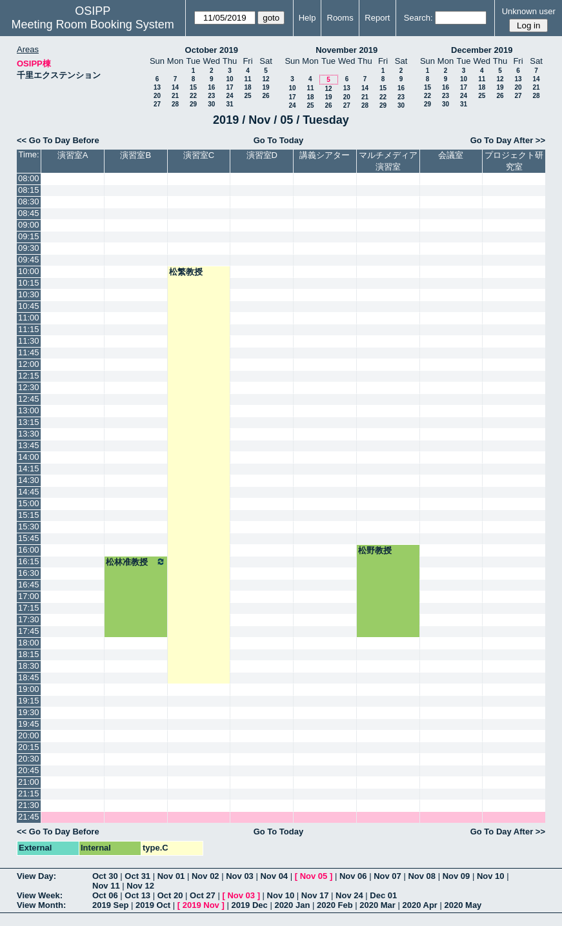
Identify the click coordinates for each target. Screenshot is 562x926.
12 (265, 79)
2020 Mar (377, 905)
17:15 (28, 608)
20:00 (28, 735)
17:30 (28, 619)
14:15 (28, 468)
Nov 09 (456, 876)
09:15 (28, 236)
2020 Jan (292, 905)
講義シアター (324, 155)
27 (157, 104)
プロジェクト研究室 (514, 161)
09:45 (28, 259)
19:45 (28, 724)
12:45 (28, 399)
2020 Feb (335, 905)
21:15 (28, 793)
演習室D (261, 155)
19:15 (28, 700)
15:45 (28, 538)
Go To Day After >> (507, 140)
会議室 (450, 155)
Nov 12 (140, 886)
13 (157, 87)
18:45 (28, 677)
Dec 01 (383, 895)
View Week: (40, 895)
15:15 (28, 515)
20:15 (28, 747)
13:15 (28, 422)
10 (229, 79)
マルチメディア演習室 (388, 161)
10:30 (28, 294)
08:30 (28, 201)
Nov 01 (171, 876)
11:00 (28, 317)
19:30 (28, 712)
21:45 (28, 817)
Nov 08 (422, 876)
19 (265, 87)
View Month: (41, 905)
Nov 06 (353, 876)
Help (307, 18)
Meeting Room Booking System (93, 24)
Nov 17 (315, 895)
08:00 (28, 178)
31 (229, 104)
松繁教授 (186, 272)
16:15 (28, 561)
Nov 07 (387, 876)
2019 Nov (201, 905)
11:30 (28, 341)
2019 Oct (152, 905)
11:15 (28, 329)
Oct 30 (105, 876)
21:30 (28, 805)
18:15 (28, 654)
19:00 (28, 689)
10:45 (28, 306)
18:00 (28, 642)
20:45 (28, 770)
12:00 (28, 364)
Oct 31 (137, 876)
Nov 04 (274, 876)
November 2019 (346, 50)
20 (157, 95)
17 (229, 87)
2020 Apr (419, 905)
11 (247, 79)
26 (265, 95)
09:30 (28, 248)
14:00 (28, 457)
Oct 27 (203, 895)
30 (211, 104)
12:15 (28, 375)
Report (377, 18)
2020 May (463, 905)
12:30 (28, 387)
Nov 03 (240, 876)
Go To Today (279, 140)
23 (211, 95)
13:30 (28, 433)
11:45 (28, 352)
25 (247, 95)
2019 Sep (110, 905)
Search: (418, 18)
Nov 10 (491, 876)
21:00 (28, 782)
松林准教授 (136, 562)
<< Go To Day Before (58, 140)
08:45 (28, 213)
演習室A (72, 155)
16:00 (28, 550)
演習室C (198, 155)
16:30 (28, 573)
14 (175, 87)
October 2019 (211, 50)
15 (193, 87)
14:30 (28, 480)
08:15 (28, 190)
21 (175, 95)
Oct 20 (170, 895)
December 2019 (481, 50)
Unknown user (529, 11)
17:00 (28, 596)
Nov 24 (349, 895)
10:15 (28, 283)
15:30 (28, 526)
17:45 (28, 631)
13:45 (28, 445)
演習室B (135, 155)
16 (211, 87)
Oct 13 (137, 895)
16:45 (28, 584)
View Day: (36, 876)
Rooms (340, 18)
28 (175, 104)
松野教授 (375, 550)
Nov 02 (205, 876)
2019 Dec (249, 905)
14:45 (28, 492)
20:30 (28, 758)
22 (193, 95)
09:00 (28, 225)
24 (229, 95)
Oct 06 (105, 895)
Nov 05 (314, 876)
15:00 (28, 503)
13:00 (28, 410)
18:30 (28, 666)
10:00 (28, 271)
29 (193, 104)
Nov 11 (106, 886)
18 (247, 87)
